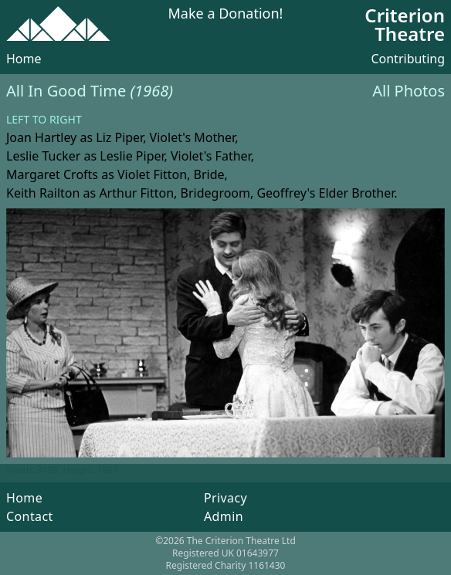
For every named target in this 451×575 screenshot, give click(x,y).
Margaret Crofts (52, 174)
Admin (223, 516)
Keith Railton (43, 192)
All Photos (408, 90)
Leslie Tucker (43, 155)
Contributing (408, 58)
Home (24, 58)
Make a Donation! (225, 14)
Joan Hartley (41, 137)
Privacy (225, 497)
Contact (29, 516)
